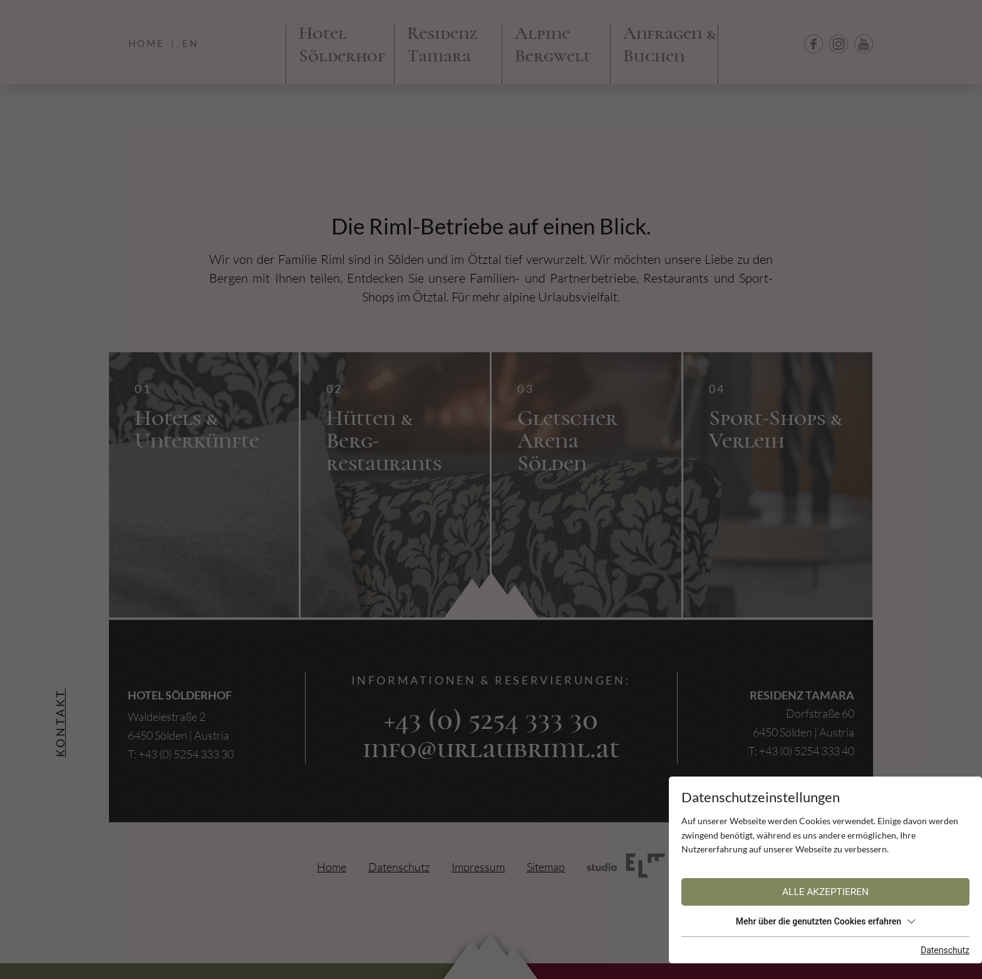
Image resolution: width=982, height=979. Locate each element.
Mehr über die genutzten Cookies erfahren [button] (825, 921)
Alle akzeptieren (825, 892)
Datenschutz (945, 950)
